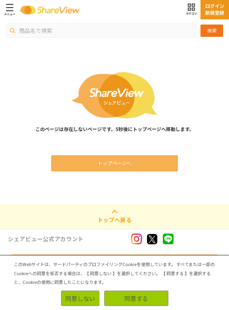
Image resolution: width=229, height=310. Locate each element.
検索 (212, 30)
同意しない (80, 298)
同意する (136, 298)
